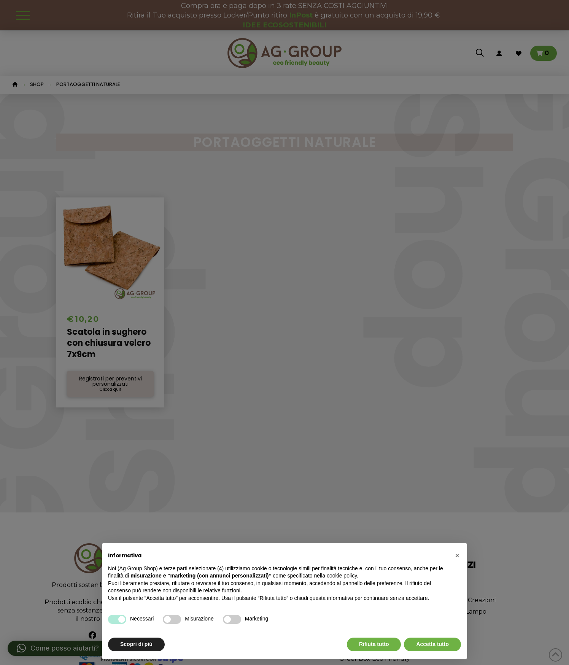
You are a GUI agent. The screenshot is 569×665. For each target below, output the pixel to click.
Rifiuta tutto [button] (374, 644)
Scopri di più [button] (136, 644)
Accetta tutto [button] (432, 644)
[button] (457, 555)
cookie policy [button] (342, 576)
